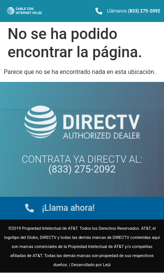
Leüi (107, 264)
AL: (95, 164)
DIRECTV (107, 159)
